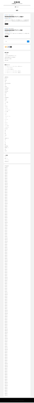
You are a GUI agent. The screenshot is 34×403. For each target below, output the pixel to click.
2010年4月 (6, 304)
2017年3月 (6, 235)
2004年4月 (6, 395)
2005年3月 (6, 378)
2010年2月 (6, 307)
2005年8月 (6, 370)
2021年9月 (6, 205)
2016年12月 (6, 238)
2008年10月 (6, 332)
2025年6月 (6, 177)
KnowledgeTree (12, 15)
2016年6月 (6, 246)
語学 (5, 143)
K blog (17, 2)
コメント (11, 32)
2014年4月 (6, 271)
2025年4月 (6, 180)
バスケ (5, 121)
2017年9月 (6, 227)
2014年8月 (6, 265)
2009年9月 (6, 315)
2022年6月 (6, 199)
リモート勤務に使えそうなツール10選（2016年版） (11, 71)
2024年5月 (6, 194)
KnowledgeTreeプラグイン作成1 (13, 30)
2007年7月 (6, 343)
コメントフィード (7, 160)
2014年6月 (6, 268)
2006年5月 (6, 356)
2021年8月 (6, 207)
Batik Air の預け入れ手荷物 (8, 59)
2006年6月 (6, 354)
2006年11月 (6, 348)
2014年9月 (6, 263)
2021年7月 (6, 208)
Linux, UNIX (6, 90)
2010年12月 (6, 293)
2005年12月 (6, 364)
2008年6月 (6, 337)
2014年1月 (6, 276)
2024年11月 (6, 185)
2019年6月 (6, 221)
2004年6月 (6, 392)
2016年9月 (6, 243)
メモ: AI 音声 (6, 54)
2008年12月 (6, 329)
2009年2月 (6, 326)
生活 (5, 140)
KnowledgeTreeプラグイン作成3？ (14, 17)
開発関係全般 (6, 146)
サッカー (6, 113)
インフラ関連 (6, 102)
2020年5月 (6, 218)
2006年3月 (6, 359)
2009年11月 (6, 312)
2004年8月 (6, 389)
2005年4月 (6, 376)
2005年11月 (6, 365)
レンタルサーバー (7, 127)
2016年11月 (6, 240)
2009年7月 (6, 318)
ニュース (6, 118)
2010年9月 (6, 296)
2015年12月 (6, 249)
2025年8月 (6, 174)
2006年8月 (6, 351)
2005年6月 (6, 373)
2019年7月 (6, 219)
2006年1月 (6, 362)
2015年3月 (6, 257)
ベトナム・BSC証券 (7, 68)
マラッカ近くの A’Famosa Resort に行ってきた (10, 56)
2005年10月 (6, 367)
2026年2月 (6, 169)
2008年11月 (6, 331)
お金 (5, 104)
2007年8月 (6, 342)
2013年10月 (6, 279)
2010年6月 (6, 301)
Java (5, 85)
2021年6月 (6, 210)
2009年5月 (6, 321)
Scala (5, 96)
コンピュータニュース (7, 110)
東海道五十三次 (7, 138)
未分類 (5, 135)
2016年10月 (6, 241)
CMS (5, 82)
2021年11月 (6, 202)
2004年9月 (6, 387)
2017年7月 (6, 230)
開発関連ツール (7, 148)
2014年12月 (6, 260)
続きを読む (6, 24)
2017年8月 (6, 229)
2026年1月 (6, 171)
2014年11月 (6, 262)
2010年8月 (6, 298)
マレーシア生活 (7, 126)
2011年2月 (6, 290)
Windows (6, 99)
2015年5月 (6, 254)
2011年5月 (6, 285)
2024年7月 (6, 191)
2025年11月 (6, 172)
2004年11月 (6, 384)
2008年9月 (6, 334)
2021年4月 (6, 213)
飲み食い (6, 151)
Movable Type (6, 91)
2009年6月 (6, 320)
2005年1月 (6, 381)
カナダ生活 (6, 107)
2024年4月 (6, 196)
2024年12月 (6, 183)
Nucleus (6, 93)
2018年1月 (6, 224)
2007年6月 (6, 345)
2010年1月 (6, 309)
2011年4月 (6, 287)
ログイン (6, 157)
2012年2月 (6, 282)
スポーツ (6, 115)
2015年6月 (6, 252)
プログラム (6, 124)
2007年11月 (6, 340)
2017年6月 (6, 232)
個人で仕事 (6, 129)
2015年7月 (6, 251)
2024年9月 (6, 188)
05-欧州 (6, 80)
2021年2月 (6, 216)
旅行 (5, 132)
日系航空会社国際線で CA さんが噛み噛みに (10, 57)
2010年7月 (6, 299)
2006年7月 (6, 353)
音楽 (5, 149)
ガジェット (6, 105)
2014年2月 (6, 274)
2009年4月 (6, 323)
